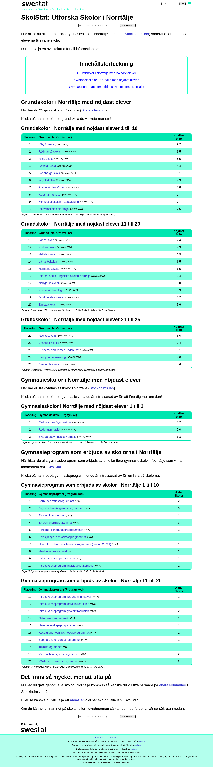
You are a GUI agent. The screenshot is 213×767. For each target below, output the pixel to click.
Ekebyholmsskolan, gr (53, 357)
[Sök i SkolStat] (98, 25)
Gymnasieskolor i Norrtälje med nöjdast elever (106, 80)
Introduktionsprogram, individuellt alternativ (66, 565)
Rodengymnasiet (49, 429)
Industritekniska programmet (57, 558)
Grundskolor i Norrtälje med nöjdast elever (106, 73)
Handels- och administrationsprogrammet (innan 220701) (75, 544)
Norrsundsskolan (49, 268)
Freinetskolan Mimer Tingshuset (59, 350)
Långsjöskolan (48, 261)
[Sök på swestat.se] (170, 3)
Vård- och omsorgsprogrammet (58, 661)
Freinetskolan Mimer (52, 187)
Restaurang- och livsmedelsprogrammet (64, 632)
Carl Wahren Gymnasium (55, 422)
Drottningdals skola (51, 297)
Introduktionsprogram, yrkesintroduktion (64, 611)
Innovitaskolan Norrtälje (54, 209)
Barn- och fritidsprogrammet (56, 501)
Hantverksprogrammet (53, 551)
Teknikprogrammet (50, 647)
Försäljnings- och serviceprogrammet (62, 537)
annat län (77, 700)
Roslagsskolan (48, 335)
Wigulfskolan (47, 180)
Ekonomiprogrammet (52, 515)
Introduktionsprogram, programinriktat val (65, 596)
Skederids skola (49, 364)
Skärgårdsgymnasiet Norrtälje (57, 436)
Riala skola (46, 158)
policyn (141, 741)
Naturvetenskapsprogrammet (57, 625)
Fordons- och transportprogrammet (61, 529)
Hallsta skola (47, 254)
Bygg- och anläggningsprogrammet (61, 508)
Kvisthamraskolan (50, 194)
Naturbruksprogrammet (53, 618)
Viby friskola (46, 144)
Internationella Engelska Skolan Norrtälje (64, 276)
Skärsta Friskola (49, 342)
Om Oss (114, 737)
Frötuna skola (47, 247)
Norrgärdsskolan (49, 283)
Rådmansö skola (49, 151)
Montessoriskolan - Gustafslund (59, 201)
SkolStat (54, 467)
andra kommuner (172, 685)
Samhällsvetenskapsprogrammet (59, 639)
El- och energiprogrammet (55, 522)
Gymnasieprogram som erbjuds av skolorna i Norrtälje (106, 86)
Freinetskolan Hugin (51, 290)
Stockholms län (137, 34)
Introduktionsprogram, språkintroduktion (64, 604)
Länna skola (46, 240)
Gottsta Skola (47, 166)
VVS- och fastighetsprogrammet (59, 654)
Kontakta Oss (101, 737)
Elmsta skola (47, 304)
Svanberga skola (49, 173)
